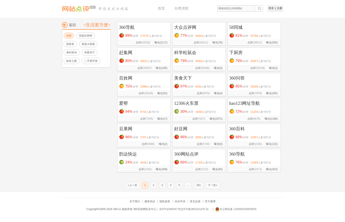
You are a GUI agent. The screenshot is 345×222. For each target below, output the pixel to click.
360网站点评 (186, 154)
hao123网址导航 (244, 103)
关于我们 (134, 201)
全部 (68, 35)
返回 (69, 25)
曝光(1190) (271, 118)
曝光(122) (272, 144)
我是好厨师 (85, 35)
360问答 (237, 78)
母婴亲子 (89, 52)
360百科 (237, 128)
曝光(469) (161, 169)
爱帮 (123, 103)
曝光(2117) (161, 42)
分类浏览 (181, 8)
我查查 (70, 44)
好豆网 (180, 128)
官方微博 (210, 201)
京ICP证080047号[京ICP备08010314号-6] (183, 209)
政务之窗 (71, 60)
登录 (271, 8)
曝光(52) (162, 93)
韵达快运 (128, 154)
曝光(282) (272, 93)
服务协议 (150, 201)
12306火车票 (186, 103)
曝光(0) (218, 144)
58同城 (236, 27)
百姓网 (125, 78)
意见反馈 (195, 201)
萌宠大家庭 (88, 44)
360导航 (127, 27)
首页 (161, 8)
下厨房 (236, 52)
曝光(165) (161, 68)
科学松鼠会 (185, 52)
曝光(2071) (216, 118)
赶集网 (125, 52)
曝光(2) (273, 68)
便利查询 (71, 52)
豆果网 (125, 128)
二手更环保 (91, 60)
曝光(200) (272, 42)
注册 (279, 8)
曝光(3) (218, 68)
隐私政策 (165, 201)
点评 (143, 42)
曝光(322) (272, 169)
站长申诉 (180, 201)
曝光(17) (162, 118)
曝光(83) (217, 169)
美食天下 (183, 78)
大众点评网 (185, 27)
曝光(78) (217, 42)
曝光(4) (218, 93)
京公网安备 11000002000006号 (236, 209)
